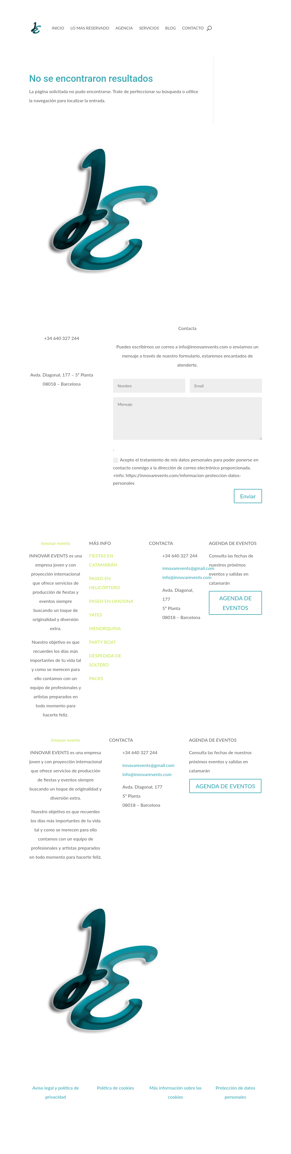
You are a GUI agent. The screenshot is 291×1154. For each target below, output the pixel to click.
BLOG (170, 28)
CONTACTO (193, 28)
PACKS (96, 678)
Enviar (248, 496)
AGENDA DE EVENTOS (235, 603)
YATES (95, 614)
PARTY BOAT (102, 642)
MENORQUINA (105, 628)
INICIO (58, 28)
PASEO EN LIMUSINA (111, 601)
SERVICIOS (149, 28)
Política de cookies (115, 1087)
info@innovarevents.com (186, 577)
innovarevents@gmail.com (188, 568)
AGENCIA (124, 28)
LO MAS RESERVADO (89, 28)
